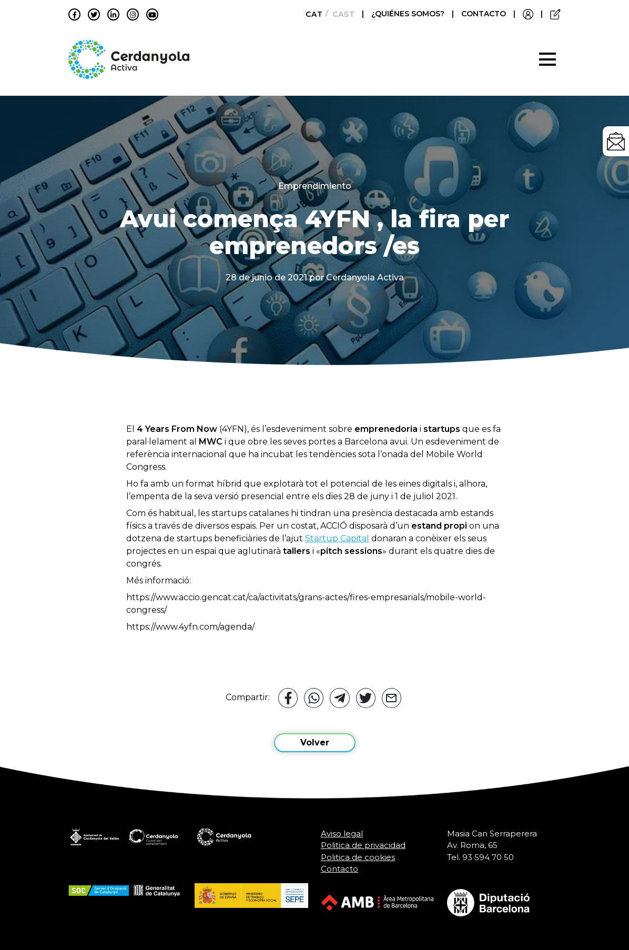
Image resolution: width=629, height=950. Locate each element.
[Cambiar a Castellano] (340, 14)
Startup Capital (337, 538)
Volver (314, 742)
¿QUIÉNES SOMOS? (409, 13)
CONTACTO (483, 13)
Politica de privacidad (363, 845)
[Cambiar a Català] (311, 14)
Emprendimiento (314, 186)
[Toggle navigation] (547, 59)
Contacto (339, 869)
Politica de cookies (358, 857)
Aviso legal (342, 833)
